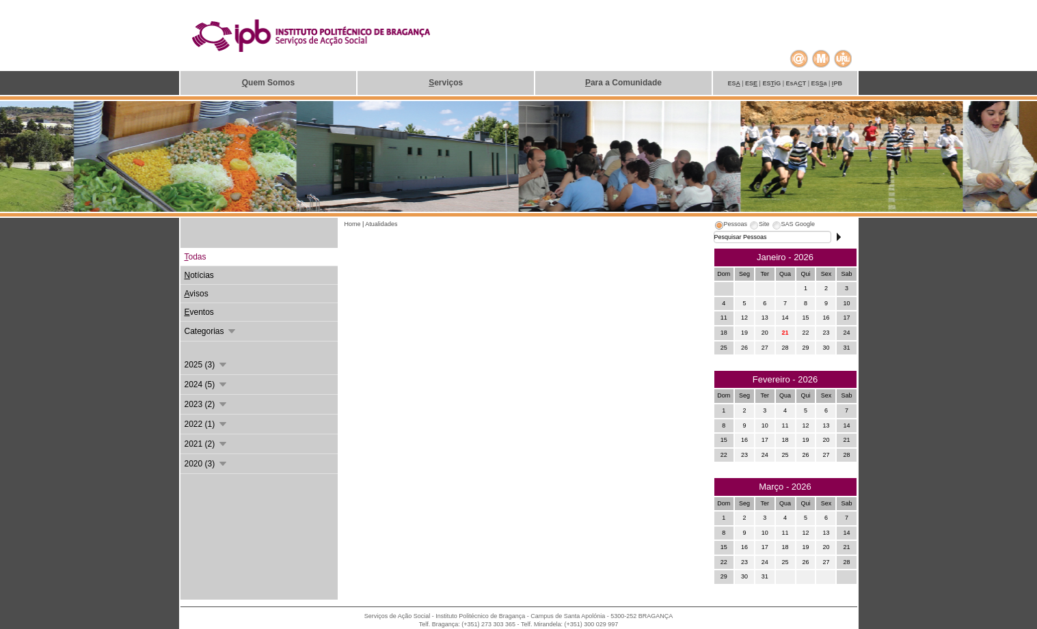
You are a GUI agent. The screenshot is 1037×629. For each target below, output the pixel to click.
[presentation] (731, 226)
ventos (199, 312)
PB (837, 83)
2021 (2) (206, 443)
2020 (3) (206, 463)
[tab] (731, 226)
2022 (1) (206, 424)
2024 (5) (206, 384)
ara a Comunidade (623, 82)
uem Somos (268, 82)
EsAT (797, 83)
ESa (820, 83)
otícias (199, 275)
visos (196, 293)
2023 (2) (206, 404)
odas (195, 257)
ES (734, 83)
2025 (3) (206, 364)
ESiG (772, 83)
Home (354, 224)
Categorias (211, 331)
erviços (446, 82)
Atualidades (381, 224)
